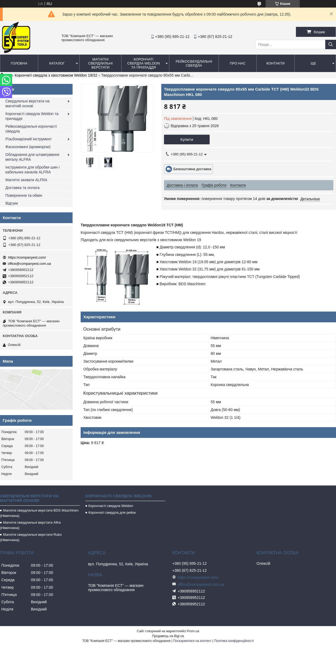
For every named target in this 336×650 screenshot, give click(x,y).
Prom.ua (193, 631)
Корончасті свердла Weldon (110, 506)
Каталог (57, 63)
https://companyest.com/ (27, 257)
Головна (19, 63)
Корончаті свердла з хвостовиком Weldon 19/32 (56, 75)
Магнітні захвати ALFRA (26, 180)
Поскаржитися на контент (192, 641)
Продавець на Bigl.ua (168, 636)
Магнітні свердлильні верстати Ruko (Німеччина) (31, 537)
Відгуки (11, 203)
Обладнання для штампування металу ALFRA (32, 157)
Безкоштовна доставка (192, 169)
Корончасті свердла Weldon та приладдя (31, 116)
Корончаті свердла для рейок (112, 512)
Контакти (275, 63)
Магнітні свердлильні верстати (100, 63)
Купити (186, 139)
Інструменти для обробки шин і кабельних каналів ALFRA (32, 169)
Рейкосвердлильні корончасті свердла (31, 128)
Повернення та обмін (23, 195)
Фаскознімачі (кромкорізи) (28, 147)
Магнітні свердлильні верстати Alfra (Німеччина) (30, 525)
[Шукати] (330, 44)
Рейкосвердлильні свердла (194, 63)
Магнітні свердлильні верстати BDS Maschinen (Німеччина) (39, 513)
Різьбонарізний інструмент (28, 139)
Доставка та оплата (22, 187)
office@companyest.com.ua (29, 264)
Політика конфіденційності (234, 641)
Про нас (238, 63)
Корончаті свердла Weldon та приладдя (143, 63)
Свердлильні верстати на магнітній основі (27, 103)
